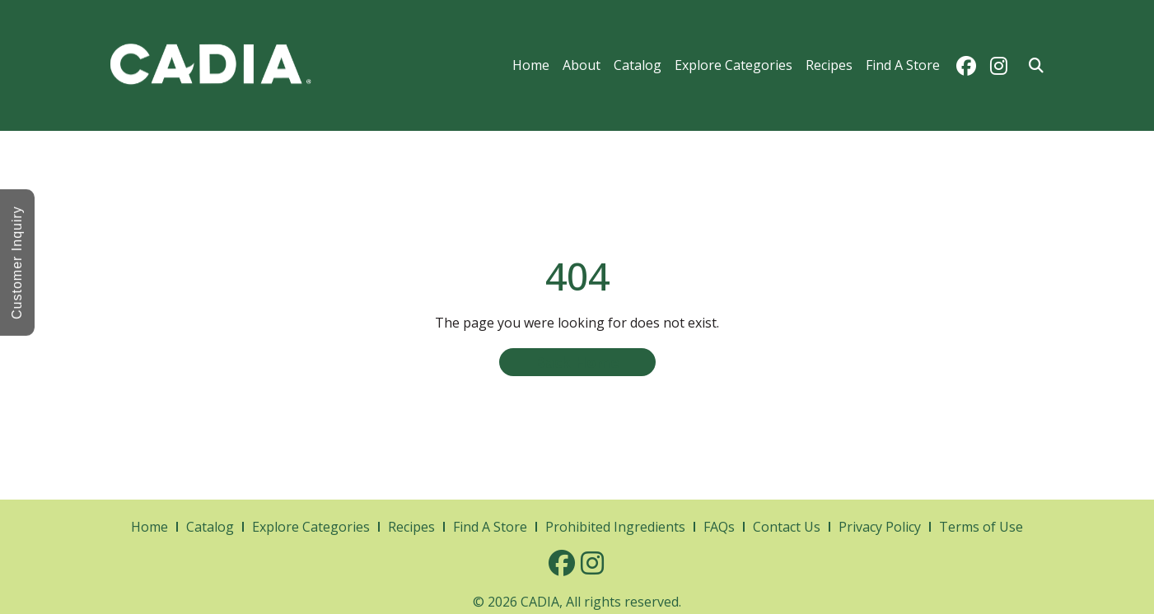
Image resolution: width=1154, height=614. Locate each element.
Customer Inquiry (17, 262)
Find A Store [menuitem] (903, 65)
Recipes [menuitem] (829, 65)
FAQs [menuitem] (719, 527)
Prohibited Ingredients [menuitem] (615, 527)
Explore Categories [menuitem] (733, 65)
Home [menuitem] (530, 65)
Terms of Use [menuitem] (981, 527)
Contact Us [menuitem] (786, 527)
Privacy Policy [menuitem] (880, 527)
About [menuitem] (581, 65)
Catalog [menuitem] (637, 65)
